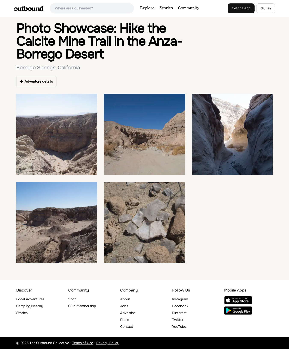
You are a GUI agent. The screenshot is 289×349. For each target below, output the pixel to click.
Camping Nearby (29, 306)
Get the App (241, 8)
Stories (166, 8)
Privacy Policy (107, 343)
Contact (126, 326)
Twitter (178, 319)
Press (124, 319)
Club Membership (82, 306)
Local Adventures (30, 299)
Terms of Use (82, 343)
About (125, 299)
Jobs (124, 306)
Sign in (266, 8)
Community (188, 8)
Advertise (128, 313)
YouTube (179, 326)
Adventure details (36, 81)
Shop (72, 299)
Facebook (180, 306)
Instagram (180, 299)
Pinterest (179, 313)
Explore (147, 8)
